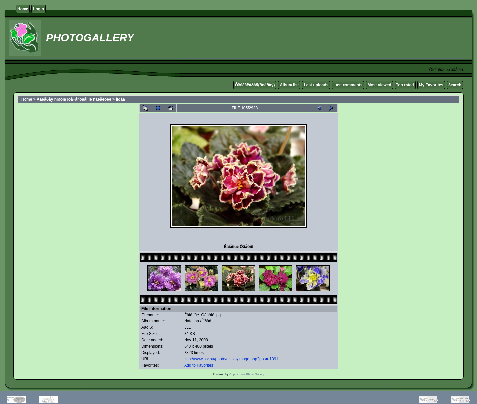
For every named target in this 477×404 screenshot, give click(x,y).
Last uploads (316, 85)
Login (38, 9)
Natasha (191, 321)
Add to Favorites (198, 365)
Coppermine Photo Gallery (246, 374)
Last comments (347, 85)
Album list (289, 85)
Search (454, 85)
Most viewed (379, 85)
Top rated (405, 85)
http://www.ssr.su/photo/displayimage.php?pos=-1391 (231, 359)
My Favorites (431, 85)
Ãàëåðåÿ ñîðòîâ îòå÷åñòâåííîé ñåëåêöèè (74, 99)
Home (22, 9)
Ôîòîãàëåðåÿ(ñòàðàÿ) (255, 85)
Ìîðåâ (120, 99)
